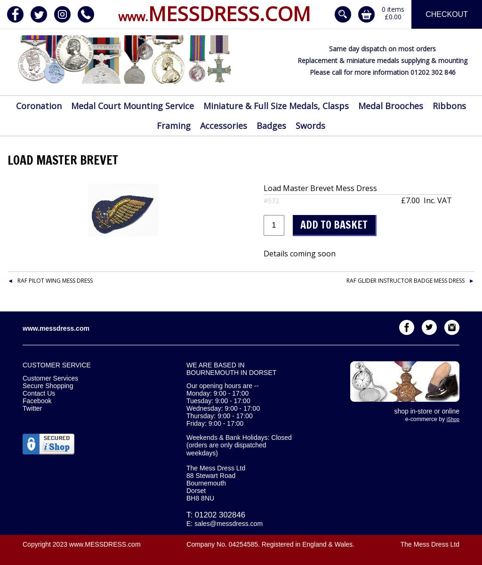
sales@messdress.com (228, 523)
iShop (453, 419)
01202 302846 (220, 514)
